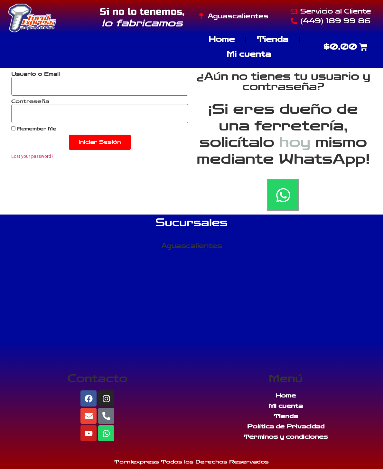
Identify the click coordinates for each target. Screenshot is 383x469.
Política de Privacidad (285, 426)
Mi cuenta (249, 54)
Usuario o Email (35, 74)
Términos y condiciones (286, 436)
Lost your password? (32, 156)
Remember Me (33, 128)
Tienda (272, 39)
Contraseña (30, 101)
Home (222, 39)
